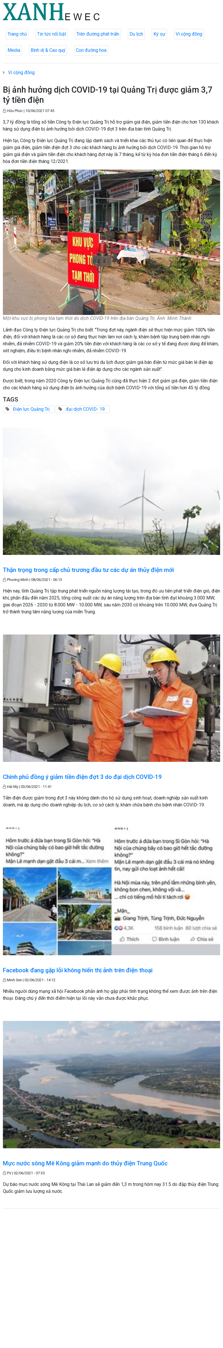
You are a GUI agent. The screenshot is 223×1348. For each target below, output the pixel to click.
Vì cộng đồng (189, 34)
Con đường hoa (91, 50)
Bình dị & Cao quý (48, 50)
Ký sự (159, 34)
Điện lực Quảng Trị (31, 409)
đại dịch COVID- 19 (85, 409)
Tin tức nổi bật (51, 34)
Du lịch (136, 34)
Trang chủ (17, 34)
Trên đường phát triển (97, 34)
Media (14, 50)
